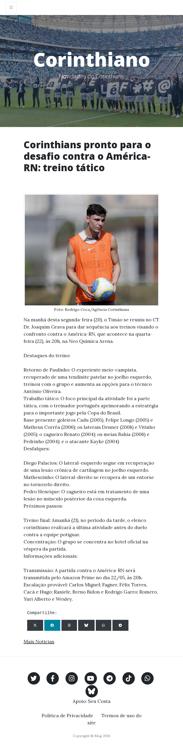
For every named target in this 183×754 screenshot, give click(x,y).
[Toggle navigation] (11, 7)
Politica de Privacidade (67, 715)
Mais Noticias (39, 641)
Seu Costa (99, 701)
